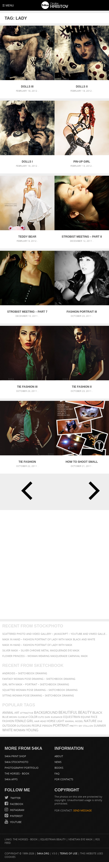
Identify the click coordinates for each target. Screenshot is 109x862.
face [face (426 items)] (94, 717)
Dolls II (82, 86)
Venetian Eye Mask (80, 839)
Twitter (15, 798)
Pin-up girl (81, 161)
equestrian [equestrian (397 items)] (71, 717)
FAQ (57, 773)
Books (58, 767)
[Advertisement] (54, 564)
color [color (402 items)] (32, 717)
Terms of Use (68, 853)
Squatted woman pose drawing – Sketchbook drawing (40, 690)
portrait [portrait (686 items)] (61, 725)
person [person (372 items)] (47, 725)
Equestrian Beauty (53, 839)
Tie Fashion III (27, 386)
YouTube (15, 822)
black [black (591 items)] (97, 712)
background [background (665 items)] (46, 712)
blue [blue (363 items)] (5, 717)
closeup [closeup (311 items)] (23, 717)
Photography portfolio (22, 767)
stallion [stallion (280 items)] (88, 725)
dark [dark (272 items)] (47, 717)
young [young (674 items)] (32, 730)
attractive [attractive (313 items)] (26, 712)
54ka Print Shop (15, 756)
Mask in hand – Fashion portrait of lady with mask (37, 645)
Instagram (16, 810)
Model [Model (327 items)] (79, 721)
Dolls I (27, 161)
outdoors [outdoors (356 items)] (24, 725)
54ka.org (43, 853)
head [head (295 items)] (43, 721)
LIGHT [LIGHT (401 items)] (60, 721)
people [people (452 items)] (37, 726)
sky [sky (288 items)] (80, 725)
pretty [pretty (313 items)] (74, 725)
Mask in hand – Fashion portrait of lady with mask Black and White (48, 639)
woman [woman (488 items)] (19, 730)
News (57, 762)
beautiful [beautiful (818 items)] (67, 712)
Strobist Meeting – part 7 (27, 311)
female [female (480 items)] (20, 721)
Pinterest (16, 816)
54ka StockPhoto (16, 762)
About (58, 756)
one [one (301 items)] (99, 721)
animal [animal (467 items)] (8, 713)
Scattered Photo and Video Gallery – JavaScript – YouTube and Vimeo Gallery (54, 633)
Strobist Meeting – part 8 (82, 236)
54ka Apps (11, 779)
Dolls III (27, 86)
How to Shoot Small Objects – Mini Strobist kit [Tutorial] (82, 461)
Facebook (16, 804)
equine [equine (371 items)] (85, 717)
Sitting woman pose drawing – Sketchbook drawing (38, 695)
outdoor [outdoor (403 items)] (9, 725)
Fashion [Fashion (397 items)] (8, 721)
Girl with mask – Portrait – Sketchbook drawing (35, 684)
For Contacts (63, 779)
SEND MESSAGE (82, 810)
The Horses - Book (17, 773)
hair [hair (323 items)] (36, 721)
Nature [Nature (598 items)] (90, 721)
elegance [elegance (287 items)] (57, 717)
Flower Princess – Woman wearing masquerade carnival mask (45, 656)
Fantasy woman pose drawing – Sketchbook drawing (38, 679)
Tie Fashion (27, 461)
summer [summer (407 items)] (100, 725)
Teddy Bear (27, 236)
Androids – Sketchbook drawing (24, 673)
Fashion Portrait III (82, 311)
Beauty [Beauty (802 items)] (85, 712)
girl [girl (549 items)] (30, 721)
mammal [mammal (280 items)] (69, 721)
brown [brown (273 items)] (13, 717)
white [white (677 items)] (7, 730)
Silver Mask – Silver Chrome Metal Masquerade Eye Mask (40, 650)
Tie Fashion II (81, 386)
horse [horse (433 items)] (51, 721)
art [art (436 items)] (16, 713)
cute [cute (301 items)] (41, 717)
